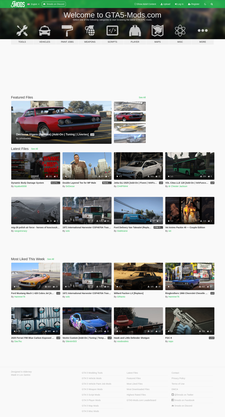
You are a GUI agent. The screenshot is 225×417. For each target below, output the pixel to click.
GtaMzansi (122, 231)
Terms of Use (178, 384)
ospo (170, 341)
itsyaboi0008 (20, 186)
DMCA (175, 389)
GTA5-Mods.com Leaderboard (141, 400)
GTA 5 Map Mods (90, 405)
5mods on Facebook (183, 400)
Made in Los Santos (20, 375)
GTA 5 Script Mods (91, 395)
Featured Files (134, 378)
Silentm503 (71, 341)
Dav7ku (18, 341)
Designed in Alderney (21, 371)
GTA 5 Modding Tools (92, 373)
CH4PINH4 (122, 186)
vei (169, 231)
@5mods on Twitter (182, 394)
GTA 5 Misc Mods (90, 411)
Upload (165, 4)
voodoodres (122, 341)
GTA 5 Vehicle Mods (92, 378)
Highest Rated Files (136, 395)
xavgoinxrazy (20, 231)
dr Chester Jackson (177, 186)
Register (193, 4)
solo (68, 231)
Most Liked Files (134, 384)
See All (142, 97)
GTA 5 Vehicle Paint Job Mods (96, 384)
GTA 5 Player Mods (91, 400)
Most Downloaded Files (138, 389)
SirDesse (70, 186)
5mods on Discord (182, 405)
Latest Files (132, 373)
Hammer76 (19, 296)
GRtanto (121, 296)
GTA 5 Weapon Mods (92, 389)
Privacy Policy (178, 378)
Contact (175, 373)
